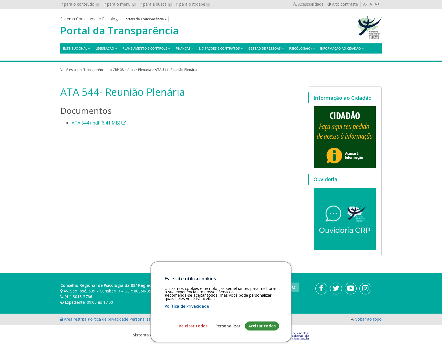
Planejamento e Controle (145, 48)
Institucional (75, 48)
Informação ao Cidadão (340, 48)
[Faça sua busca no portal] (243, 287)
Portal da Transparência (119, 30)
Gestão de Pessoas (264, 48)
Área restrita (74, 319)
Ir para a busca (156, 4)
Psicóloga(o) (300, 48)
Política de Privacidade (187, 339)
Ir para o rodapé (193, 4)
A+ (377, 4)
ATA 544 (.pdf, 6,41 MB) (99, 123)
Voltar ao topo (368, 319)
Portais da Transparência (145, 19)
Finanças (183, 48)
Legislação (105, 48)
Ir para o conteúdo (80, 4)
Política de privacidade (108, 319)
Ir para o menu (119, 4)
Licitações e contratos (219, 48)
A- (365, 4)
